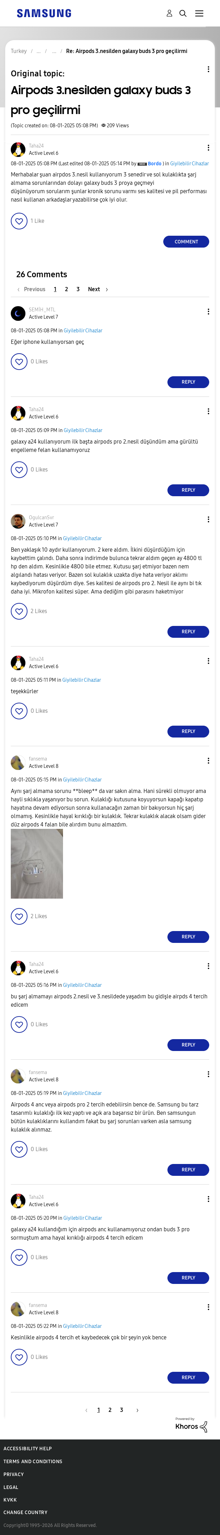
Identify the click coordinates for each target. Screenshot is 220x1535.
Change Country (25, 1512)
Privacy (13, 1474)
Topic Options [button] (196, 69)
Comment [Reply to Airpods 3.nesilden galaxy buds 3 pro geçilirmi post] (186, 242)
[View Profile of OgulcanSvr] (41, 518)
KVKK (10, 1500)
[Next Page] (98, 289)
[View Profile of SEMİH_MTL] (42, 310)
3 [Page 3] (78, 289)
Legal (10, 1487)
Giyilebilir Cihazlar (189, 164)
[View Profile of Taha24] (36, 146)
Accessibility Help (27, 1449)
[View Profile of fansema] (38, 759)
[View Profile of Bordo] (155, 164)
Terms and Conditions (33, 1462)
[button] (197, 147)
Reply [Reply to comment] (188, 382)
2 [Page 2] (66, 289)
